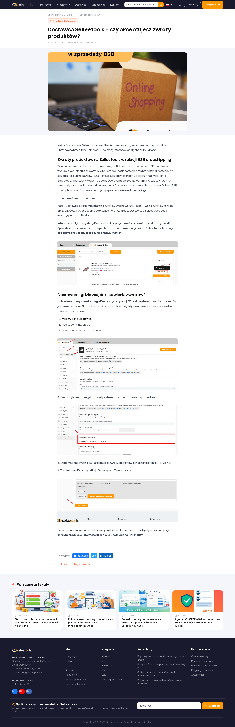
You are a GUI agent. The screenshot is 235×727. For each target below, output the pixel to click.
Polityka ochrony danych (78, 684)
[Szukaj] (141, 4)
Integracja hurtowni (112, 679)
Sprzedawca (98, 4)
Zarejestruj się (213, 4)
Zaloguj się (192, 4)
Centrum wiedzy (199, 656)
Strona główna (55, 14)
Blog (69, 14)
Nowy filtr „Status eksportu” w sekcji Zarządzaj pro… (161, 666)
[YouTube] (22, 691)
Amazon (106, 661)
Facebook (81, 555)
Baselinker (107, 665)
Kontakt (114, 4)
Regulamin (71, 674)
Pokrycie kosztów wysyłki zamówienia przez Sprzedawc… (160, 682)
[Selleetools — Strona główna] (23, 4)
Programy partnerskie (202, 670)
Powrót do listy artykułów (74, 564)
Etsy (104, 674)
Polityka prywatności (76, 679)
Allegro (105, 656)
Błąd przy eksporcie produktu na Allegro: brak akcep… (160, 658)
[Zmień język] (170, 4)
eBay (104, 670)
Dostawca (80, 4)
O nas (69, 665)
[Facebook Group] (29, 691)
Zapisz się (212, 706)
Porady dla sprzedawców (204, 665)
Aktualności (197, 674)
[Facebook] (15, 691)
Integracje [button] (62, 4)
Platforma (45, 4)
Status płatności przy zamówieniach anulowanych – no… (156, 674)
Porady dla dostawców (88, 14)
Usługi (69, 661)
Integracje (71, 656)
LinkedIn (106, 555)
